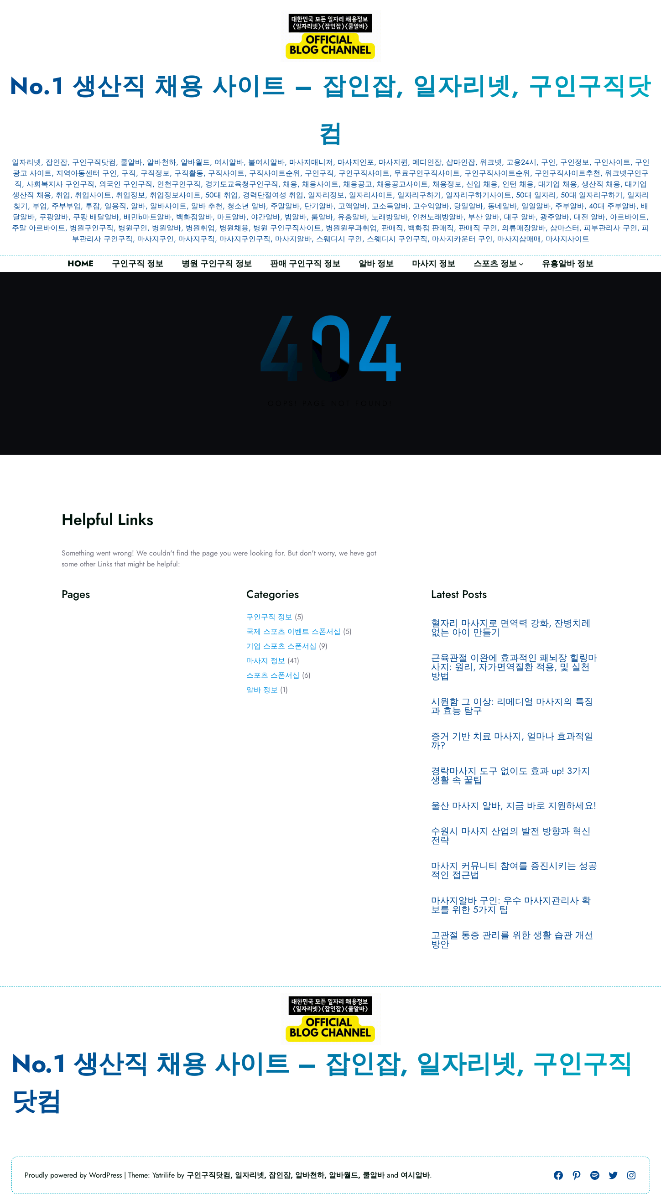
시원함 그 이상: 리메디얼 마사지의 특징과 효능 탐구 (512, 706)
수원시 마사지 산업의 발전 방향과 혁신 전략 (511, 836)
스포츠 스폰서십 (273, 675)
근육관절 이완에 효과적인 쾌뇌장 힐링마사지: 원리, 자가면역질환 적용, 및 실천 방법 (514, 667)
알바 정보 (262, 690)
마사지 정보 (265, 660)
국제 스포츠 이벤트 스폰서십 (293, 631)
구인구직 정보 (269, 617)
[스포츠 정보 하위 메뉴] (521, 263)
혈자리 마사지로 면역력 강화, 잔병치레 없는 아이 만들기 (511, 628)
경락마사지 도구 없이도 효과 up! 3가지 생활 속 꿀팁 (510, 776)
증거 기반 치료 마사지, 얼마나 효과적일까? (512, 741)
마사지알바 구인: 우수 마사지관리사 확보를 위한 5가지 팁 (511, 905)
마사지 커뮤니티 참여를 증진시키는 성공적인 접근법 (514, 871)
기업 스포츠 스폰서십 (281, 646)
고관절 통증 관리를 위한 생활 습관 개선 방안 (512, 940)
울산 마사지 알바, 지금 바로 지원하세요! (513, 805)
